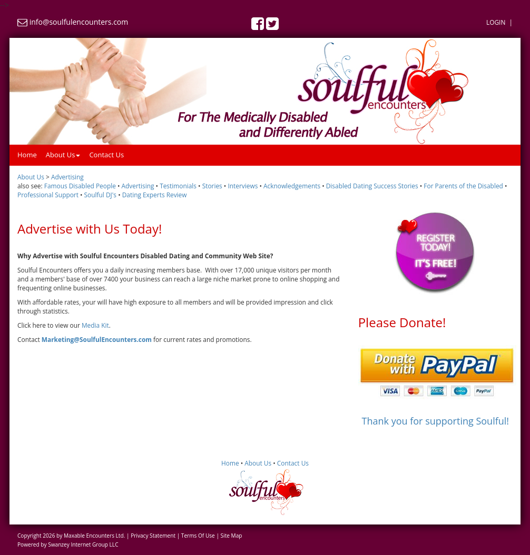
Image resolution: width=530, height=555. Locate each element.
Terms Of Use (198, 535)
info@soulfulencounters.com (79, 22)
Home (27, 154)
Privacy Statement (153, 535)
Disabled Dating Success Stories (372, 185)
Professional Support (47, 194)
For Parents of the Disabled (463, 185)
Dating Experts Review (154, 194)
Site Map (231, 535)
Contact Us (106, 154)
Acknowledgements (291, 185)
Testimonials (178, 185)
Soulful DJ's (100, 194)
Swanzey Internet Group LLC (83, 544)
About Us (63, 154)
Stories (212, 185)
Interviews (243, 185)
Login (495, 22)
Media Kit (95, 325)
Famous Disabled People (80, 185)
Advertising (138, 185)
